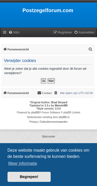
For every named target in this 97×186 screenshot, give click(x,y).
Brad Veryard (59, 102)
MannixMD (61, 105)
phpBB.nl (64, 117)
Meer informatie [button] (22, 163)
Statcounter (48, 136)
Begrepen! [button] (29, 177)
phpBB (35, 112)
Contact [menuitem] (44, 93)
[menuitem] (14, 32)
